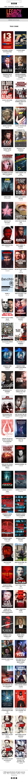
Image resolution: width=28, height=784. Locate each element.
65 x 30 (7, 285)
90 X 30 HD (21, 165)
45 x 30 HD (21, 42)
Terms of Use (14, 775)
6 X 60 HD (21, 554)
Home (4, 773)
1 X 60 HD (7, 66)
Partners (17, 6)
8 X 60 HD (21, 481)
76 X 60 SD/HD (7, 188)
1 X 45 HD (7, 165)
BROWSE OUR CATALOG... (14, 20)
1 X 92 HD (7, 650)
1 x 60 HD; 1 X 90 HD (21, 67)
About (5, 6)
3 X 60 (7, 382)
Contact (22, 6)
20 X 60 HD (7, 91)
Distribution (11, 6)
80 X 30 (7, 117)
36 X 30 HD (21, 117)
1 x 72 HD (21, 406)
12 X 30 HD (7, 213)
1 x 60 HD (7, 333)
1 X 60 (7, 42)
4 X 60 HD (21, 213)
